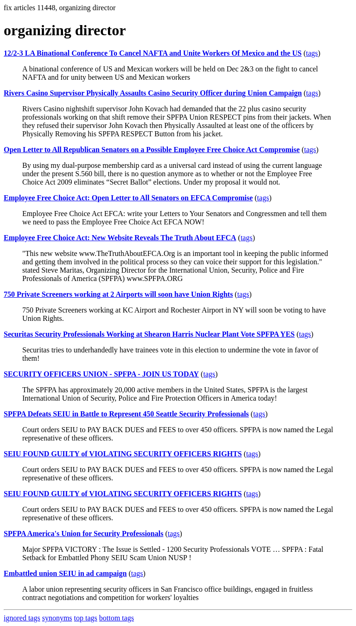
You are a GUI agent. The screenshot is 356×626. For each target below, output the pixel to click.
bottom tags (116, 618)
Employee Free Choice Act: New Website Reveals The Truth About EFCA (120, 238)
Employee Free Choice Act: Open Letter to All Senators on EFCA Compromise (128, 198)
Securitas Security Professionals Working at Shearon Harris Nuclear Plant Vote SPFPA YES (149, 334)
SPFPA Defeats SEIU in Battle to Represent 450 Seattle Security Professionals (126, 414)
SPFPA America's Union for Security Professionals (83, 533)
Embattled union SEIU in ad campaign (65, 573)
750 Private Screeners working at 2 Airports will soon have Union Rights (118, 294)
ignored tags (22, 618)
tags (312, 53)
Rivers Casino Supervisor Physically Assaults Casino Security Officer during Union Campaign (153, 93)
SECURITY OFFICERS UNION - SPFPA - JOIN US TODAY (101, 374)
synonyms (57, 618)
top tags (85, 618)
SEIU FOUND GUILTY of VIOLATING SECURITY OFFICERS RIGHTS (123, 454)
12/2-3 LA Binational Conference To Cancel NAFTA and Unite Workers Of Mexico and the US (153, 53)
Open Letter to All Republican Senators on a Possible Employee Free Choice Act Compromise (152, 149)
